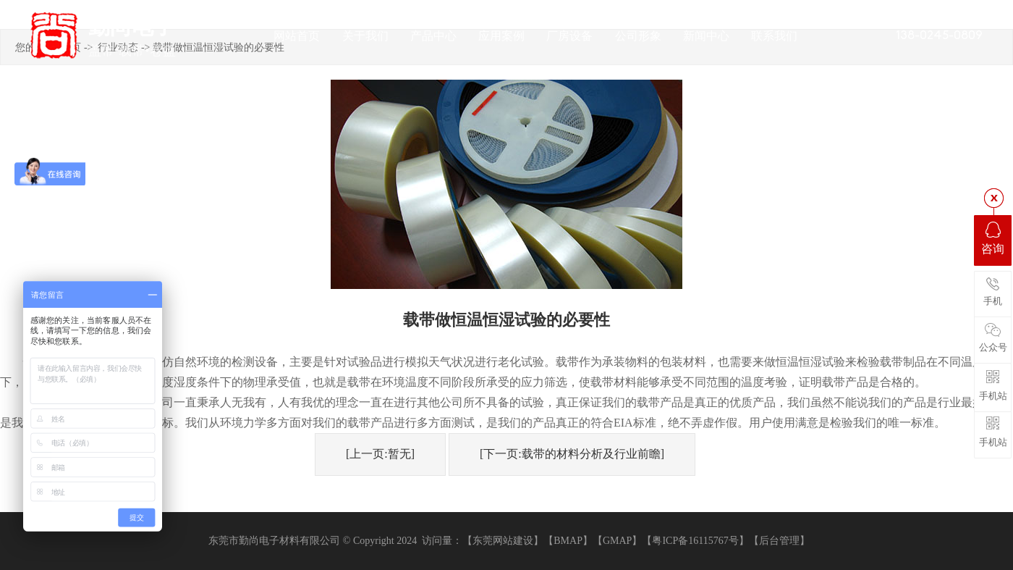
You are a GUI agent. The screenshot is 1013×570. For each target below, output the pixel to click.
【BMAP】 (568, 540)
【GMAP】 (617, 540)
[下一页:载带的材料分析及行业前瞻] (572, 454)
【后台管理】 (779, 540)
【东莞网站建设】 (502, 540)
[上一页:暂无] (380, 454)
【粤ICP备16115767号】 (695, 540)
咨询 (992, 238)
